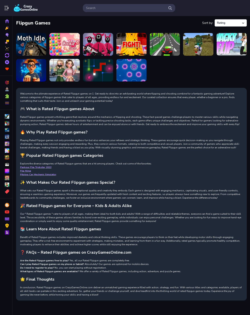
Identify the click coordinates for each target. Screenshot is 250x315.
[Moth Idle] (31, 44)
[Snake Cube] (98, 70)
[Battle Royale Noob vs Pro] (131, 44)
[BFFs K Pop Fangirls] (64, 70)
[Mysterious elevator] (31, 70)
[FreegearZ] (165, 44)
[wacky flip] (232, 44)
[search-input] (126, 8)
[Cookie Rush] (64, 44)
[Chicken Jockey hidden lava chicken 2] (198, 44)
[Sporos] (131, 70)
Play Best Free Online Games (26, 8)
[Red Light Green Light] (98, 44)
